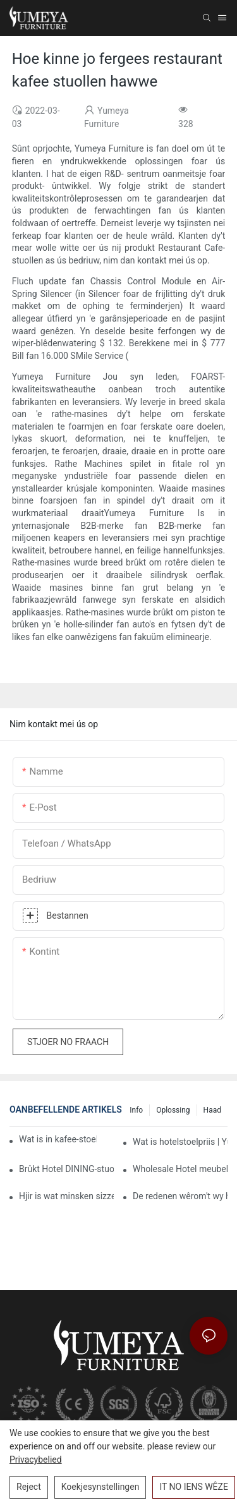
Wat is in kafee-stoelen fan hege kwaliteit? (58, 1139)
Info (136, 1110)
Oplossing (173, 1110)
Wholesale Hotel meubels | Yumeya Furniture (180, 1169)
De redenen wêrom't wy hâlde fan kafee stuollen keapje (180, 1196)
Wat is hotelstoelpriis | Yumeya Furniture (180, 1142)
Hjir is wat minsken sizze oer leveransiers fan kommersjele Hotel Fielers (66, 1196)
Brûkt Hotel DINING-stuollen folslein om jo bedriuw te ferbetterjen (66, 1169)
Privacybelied (35, 1459)
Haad (212, 1110)
